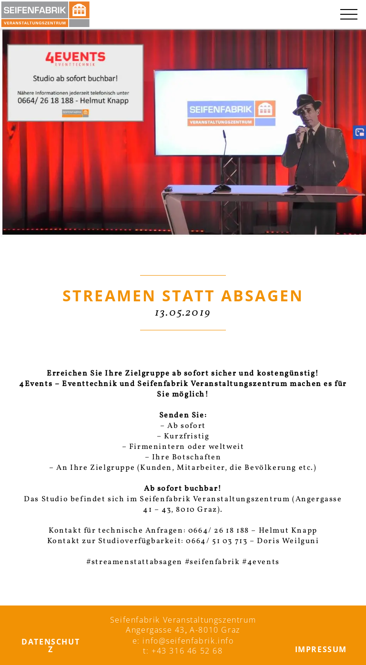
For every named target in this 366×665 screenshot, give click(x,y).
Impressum (321, 649)
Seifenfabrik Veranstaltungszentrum (183, 620)
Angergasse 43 (155, 630)
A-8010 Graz (215, 630)
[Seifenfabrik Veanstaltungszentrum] (45, 14)
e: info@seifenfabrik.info (183, 640)
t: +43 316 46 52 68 (183, 650)
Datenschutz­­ (50, 645)
